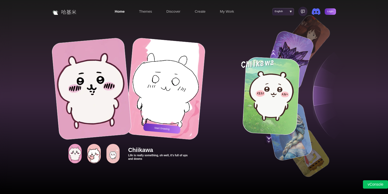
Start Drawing (161, 128)
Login (330, 11)
